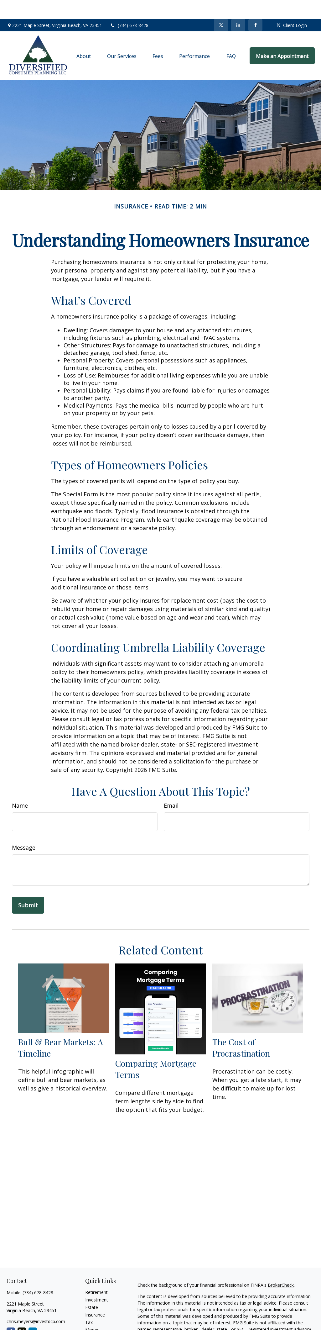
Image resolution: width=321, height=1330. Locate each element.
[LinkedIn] (238, 6)
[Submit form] (28, 886)
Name (20, 786)
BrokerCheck (281, 1266)
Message (23, 828)
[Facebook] (255, 6)
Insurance (95, 1296)
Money (92, 1311)
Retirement (96, 1273)
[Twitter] (221, 6)
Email (171, 786)
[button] (84, 37)
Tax (89, 1303)
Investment (96, 1281)
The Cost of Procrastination (241, 1028)
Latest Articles (99, 1326)
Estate (91, 1288)
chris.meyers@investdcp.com (36, 1303)
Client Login (292, 6)
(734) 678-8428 (129, 6)
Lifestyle (93, 1319)
